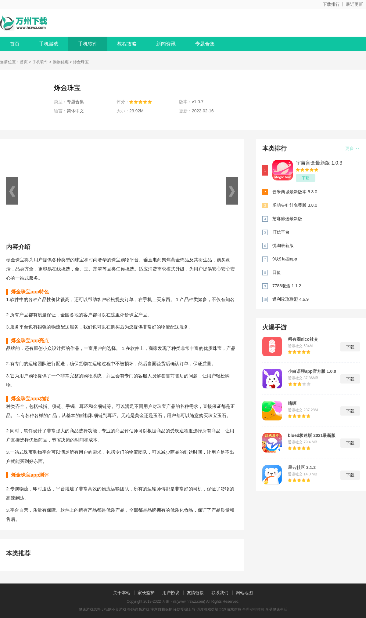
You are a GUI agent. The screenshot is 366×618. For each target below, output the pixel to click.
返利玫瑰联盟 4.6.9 (290, 299)
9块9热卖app (284, 258)
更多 (352, 148)
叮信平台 (280, 232)
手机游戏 (49, 43)
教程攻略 (127, 43)
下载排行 (331, 4)
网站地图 (244, 593)
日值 (276, 272)
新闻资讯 (166, 43)
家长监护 (146, 593)
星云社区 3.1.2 (302, 467)
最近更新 (354, 4)
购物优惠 (61, 62)
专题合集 (205, 43)
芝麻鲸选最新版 (287, 218)
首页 (15, 43)
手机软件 (88, 43)
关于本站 (121, 593)
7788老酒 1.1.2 (286, 285)
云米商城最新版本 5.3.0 (294, 191)
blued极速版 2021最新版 (312, 435)
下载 (305, 178)
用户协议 (170, 593)
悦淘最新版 (283, 245)
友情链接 (195, 593)
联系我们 (219, 593)
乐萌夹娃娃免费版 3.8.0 (294, 205)
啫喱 (292, 403)
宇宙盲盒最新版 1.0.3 (319, 162)
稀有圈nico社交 (303, 339)
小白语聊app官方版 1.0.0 (312, 371)
